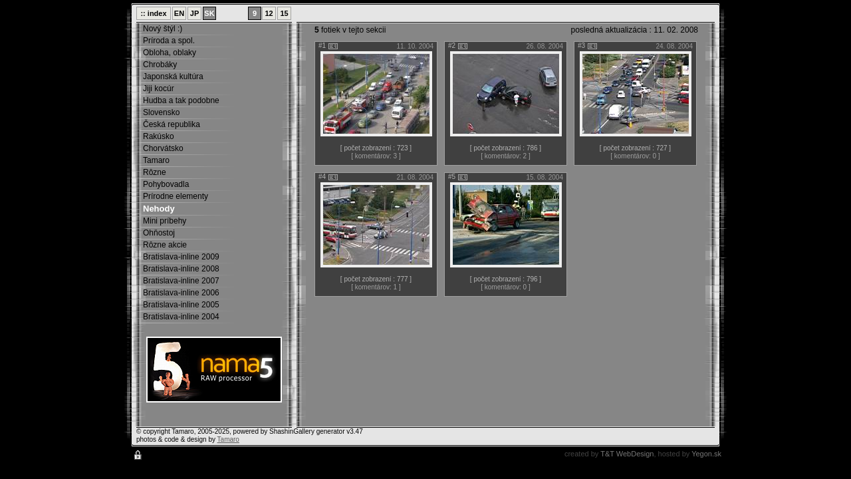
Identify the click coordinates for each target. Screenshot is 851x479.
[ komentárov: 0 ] (635, 156)
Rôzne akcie (165, 244)
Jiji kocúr (158, 88)
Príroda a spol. (169, 40)
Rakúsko (158, 136)
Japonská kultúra (173, 76)
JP (194, 13)
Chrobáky (160, 64)
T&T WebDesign (627, 454)
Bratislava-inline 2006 (181, 292)
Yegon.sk (706, 454)
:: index (153, 13)
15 (284, 13)
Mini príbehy (164, 221)
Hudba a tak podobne (181, 100)
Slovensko (161, 112)
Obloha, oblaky (169, 52)
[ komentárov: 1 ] (375, 287)
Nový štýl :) (162, 28)
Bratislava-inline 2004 (181, 316)
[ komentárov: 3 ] (375, 156)
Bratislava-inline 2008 (181, 268)
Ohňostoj (159, 233)
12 (269, 13)
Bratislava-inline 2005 (181, 304)
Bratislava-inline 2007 (181, 280)
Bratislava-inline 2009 (181, 256)
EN (179, 13)
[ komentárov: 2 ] (505, 156)
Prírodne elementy (175, 196)
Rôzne (154, 172)
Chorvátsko (163, 148)
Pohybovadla (166, 184)
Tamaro (156, 160)
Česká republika (171, 124)
